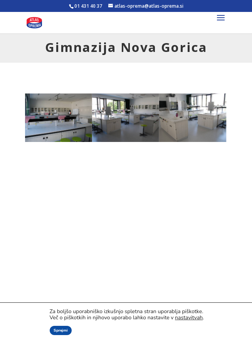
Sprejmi (61, 330)
